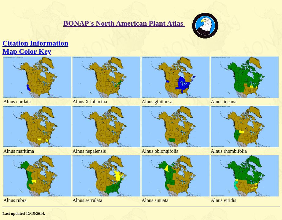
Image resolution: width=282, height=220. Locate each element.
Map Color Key (26, 51)
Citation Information (35, 43)
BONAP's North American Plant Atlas (124, 23)
